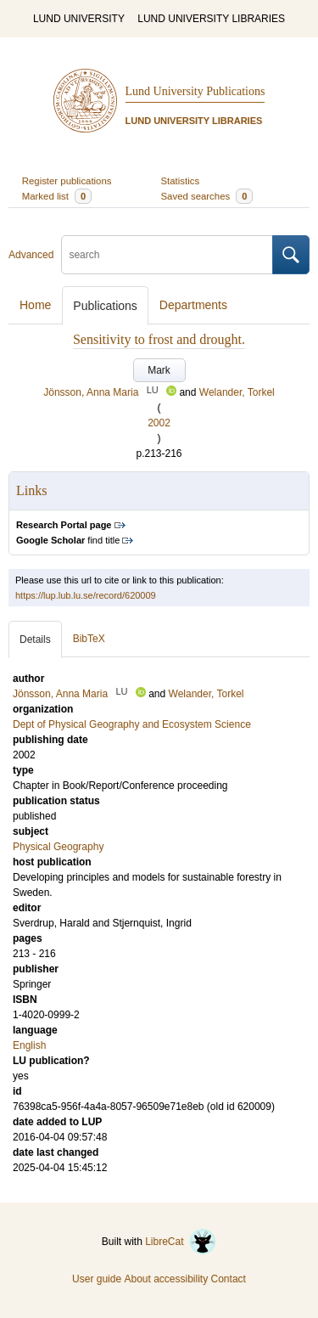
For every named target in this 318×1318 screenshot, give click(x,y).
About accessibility (166, 1279)
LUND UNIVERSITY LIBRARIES (211, 19)
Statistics (180, 181)
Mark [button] (159, 370)
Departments (193, 305)
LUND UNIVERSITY (79, 19)
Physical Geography (58, 847)
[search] (167, 254)
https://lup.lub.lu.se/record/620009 (85, 595)
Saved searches (207, 196)
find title (68, 540)
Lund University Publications (195, 91)
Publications (105, 306)
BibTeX (89, 639)
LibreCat (180, 1241)
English (29, 1045)
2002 (159, 423)
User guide (96, 1279)
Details (35, 639)
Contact (228, 1279)
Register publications (67, 181)
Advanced (30, 255)
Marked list (57, 196)
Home (35, 305)
